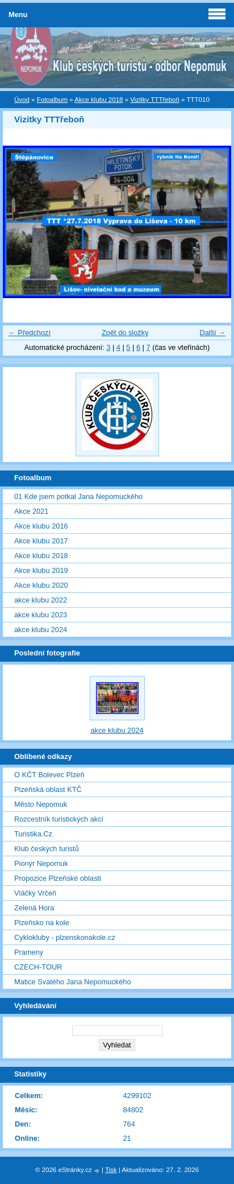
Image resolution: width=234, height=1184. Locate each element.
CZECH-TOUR (38, 967)
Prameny (28, 952)
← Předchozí (30, 332)
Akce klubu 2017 (41, 541)
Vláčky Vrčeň (35, 893)
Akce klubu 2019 (41, 570)
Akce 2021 (31, 511)
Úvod (22, 99)
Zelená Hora (34, 908)
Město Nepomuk (40, 804)
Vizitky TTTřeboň (154, 99)
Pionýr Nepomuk (41, 863)
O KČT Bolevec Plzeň (49, 774)
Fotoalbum (52, 99)
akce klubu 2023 (40, 614)
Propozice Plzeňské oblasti (57, 878)
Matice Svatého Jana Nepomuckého (72, 981)
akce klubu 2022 (40, 600)
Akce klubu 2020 (41, 585)
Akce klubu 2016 (41, 526)
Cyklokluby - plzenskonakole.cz (64, 937)
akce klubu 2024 (40, 629)
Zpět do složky (125, 332)
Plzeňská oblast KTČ (48, 789)
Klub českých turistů (46, 848)
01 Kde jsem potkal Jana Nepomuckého (78, 496)
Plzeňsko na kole (41, 922)
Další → (212, 332)
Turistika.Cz (33, 834)
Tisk (111, 1169)
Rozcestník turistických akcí (58, 819)
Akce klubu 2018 (98, 99)
